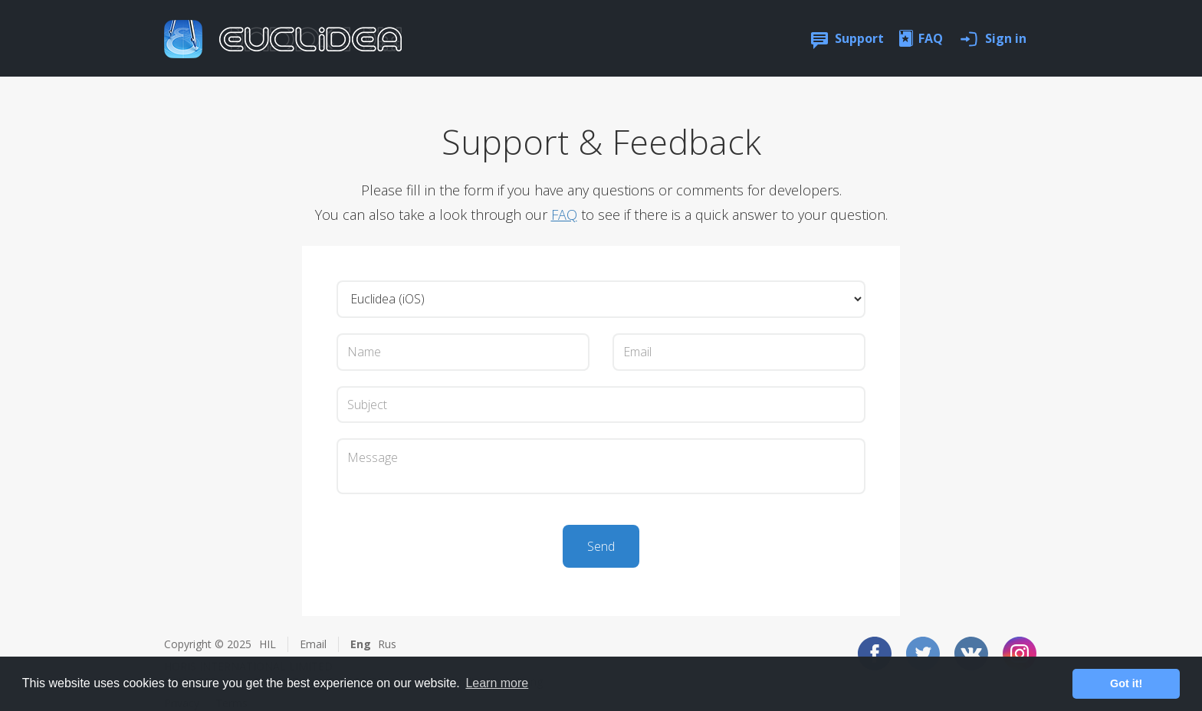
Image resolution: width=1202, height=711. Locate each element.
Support (859, 38)
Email (313, 644)
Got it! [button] (1126, 683)
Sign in (1005, 38)
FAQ (930, 38)
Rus (387, 644)
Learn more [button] (496, 683)
